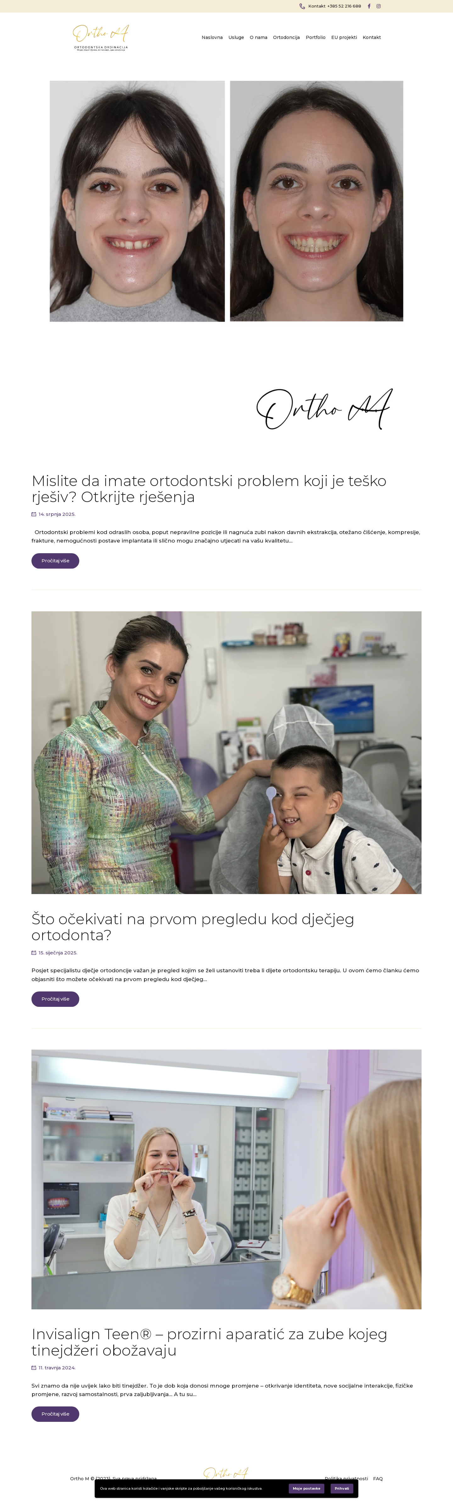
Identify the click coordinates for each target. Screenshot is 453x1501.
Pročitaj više (55, 561)
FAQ (378, 1479)
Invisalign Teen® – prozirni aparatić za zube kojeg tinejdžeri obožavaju (209, 1342)
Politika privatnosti (346, 1479)
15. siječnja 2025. (58, 953)
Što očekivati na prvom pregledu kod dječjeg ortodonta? (193, 927)
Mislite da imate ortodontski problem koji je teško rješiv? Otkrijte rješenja (209, 489)
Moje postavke (307, 1488)
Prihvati (342, 1488)
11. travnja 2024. (57, 1368)
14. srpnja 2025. (57, 514)
